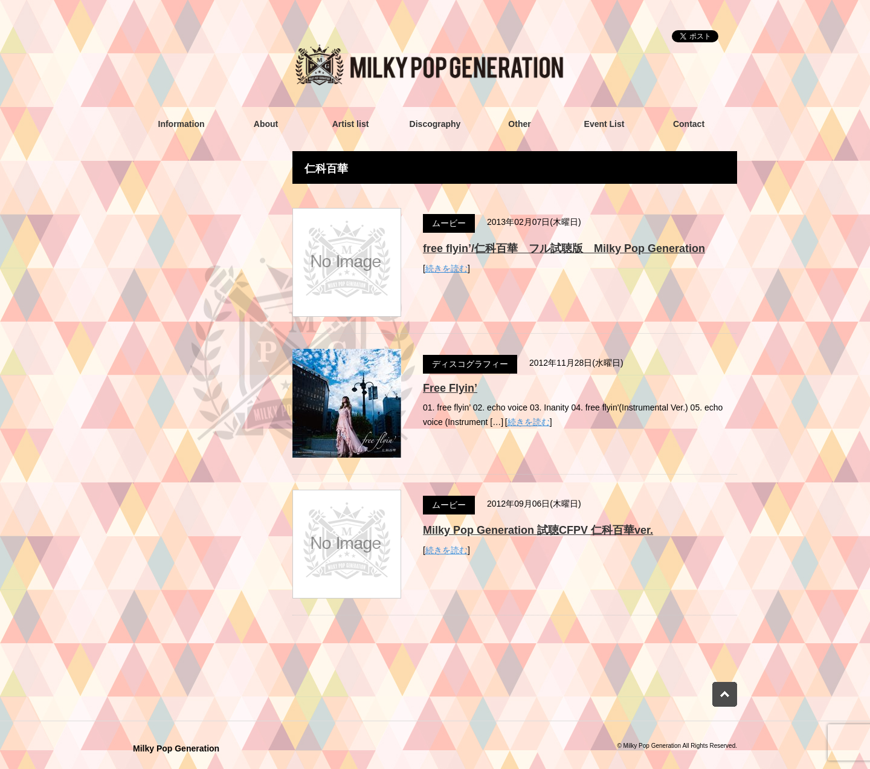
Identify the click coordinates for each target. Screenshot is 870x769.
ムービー (449, 223)
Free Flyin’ (450, 388)
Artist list (350, 124)
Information (181, 124)
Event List (604, 124)
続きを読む (446, 268)
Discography (435, 124)
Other (519, 124)
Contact (688, 124)
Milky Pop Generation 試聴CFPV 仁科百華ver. (538, 530)
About (266, 124)
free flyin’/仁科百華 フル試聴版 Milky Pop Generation (564, 248)
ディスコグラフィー (470, 364)
